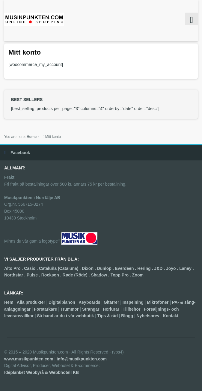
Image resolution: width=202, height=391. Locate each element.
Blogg (127, 315)
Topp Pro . (121, 275)
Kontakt (170, 315)
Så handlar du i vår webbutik (65, 315)
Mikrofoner (157, 302)
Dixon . (89, 268)
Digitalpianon (62, 302)
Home (32, 137)
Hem (8, 302)
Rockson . (52, 275)
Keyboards (89, 302)
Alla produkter (31, 302)
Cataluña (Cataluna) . (60, 268)
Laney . (186, 268)
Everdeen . (126, 268)
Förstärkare (45, 309)
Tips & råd (107, 315)
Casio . (31, 268)
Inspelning (133, 302)
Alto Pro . (14, 268)
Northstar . (15, 275)
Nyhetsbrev (147, 315)
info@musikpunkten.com (82, 359)
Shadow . (100, 275)
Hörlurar (111, 309)
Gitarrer (111, 302)
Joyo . (172, 268)
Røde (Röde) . (77, 275)
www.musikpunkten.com (28, 359)
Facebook (20, 152)
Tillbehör (132, 309)
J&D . (160, 268)
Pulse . (34, 275)
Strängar (91, 309)
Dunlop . (106, 268)
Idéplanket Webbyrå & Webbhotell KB (41, 372)
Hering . (145, 268)
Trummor (70, 309)
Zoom (138, 275)
